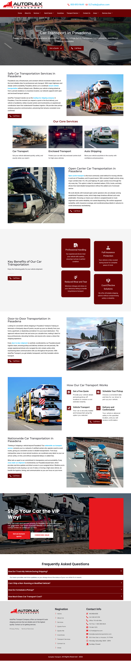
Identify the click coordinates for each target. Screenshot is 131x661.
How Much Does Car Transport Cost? (26, 597)
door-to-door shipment (19, 343)
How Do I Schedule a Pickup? (22, 590)
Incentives (60, 13)
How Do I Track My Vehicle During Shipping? (29, 572)
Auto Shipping (92, 151)
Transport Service (73, 13)
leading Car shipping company (43, 98)
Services (37, 13)
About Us (28, 13)
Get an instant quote (19, 535)
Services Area (107, 13)
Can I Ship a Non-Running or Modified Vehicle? (31, 583)
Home (20, 13)
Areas (96, 13)
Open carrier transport (76, 176)
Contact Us (86, 13)
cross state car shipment (16, 463)
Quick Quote (49, 13)
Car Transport (21, 151)
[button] (65, 572)
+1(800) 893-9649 (42, 535)
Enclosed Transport (59, 151)
